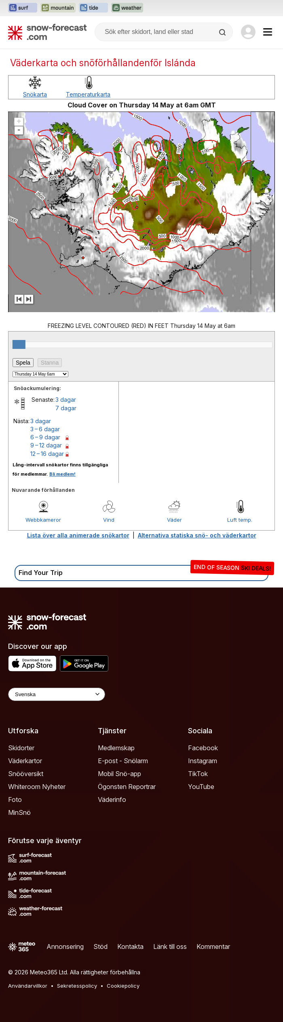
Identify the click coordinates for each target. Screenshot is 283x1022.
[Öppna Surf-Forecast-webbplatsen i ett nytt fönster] (22, 8)
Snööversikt (25, 774)
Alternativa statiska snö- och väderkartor (197, 535)
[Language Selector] (56, 694)
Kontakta (130, 946)
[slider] (19, 344)
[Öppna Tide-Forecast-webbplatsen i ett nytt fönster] (93, 8)
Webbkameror (43, 519)
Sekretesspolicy (77, 985)
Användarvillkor (27, 985)
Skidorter (21, 748)
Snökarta (35, 94)
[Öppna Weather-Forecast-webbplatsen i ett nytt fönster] (127, 8)
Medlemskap (116, 748)
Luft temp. (239, 519)
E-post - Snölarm (123, 761)
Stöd (100, 946)
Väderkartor (25, 761)
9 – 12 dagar (46, 445)
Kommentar (213, 946)
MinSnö (19, 812)
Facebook (203, 748)
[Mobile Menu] (267, 32)
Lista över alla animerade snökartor (78, 535)
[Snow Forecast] (47, 32)
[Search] (223, 32)
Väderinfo (112, 799)
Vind (108, 519)
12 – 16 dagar (47, 453)
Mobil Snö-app (119, 774)
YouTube (201, 787)
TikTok (198, 774)
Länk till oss (170, 946)
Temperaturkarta (88, 94)
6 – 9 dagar (45, 437)
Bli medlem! (62, 474)
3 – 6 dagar (45, 429)
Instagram (202, 761)
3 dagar (65, 399)
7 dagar (65, 408)
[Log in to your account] (248, 32)
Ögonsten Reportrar (127, 787)
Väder (174, 519)
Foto (15, 799)
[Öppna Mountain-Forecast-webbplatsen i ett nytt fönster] (58, 8)
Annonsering (65, 946)
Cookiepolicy (123, 985)
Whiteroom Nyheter (36, 787)
